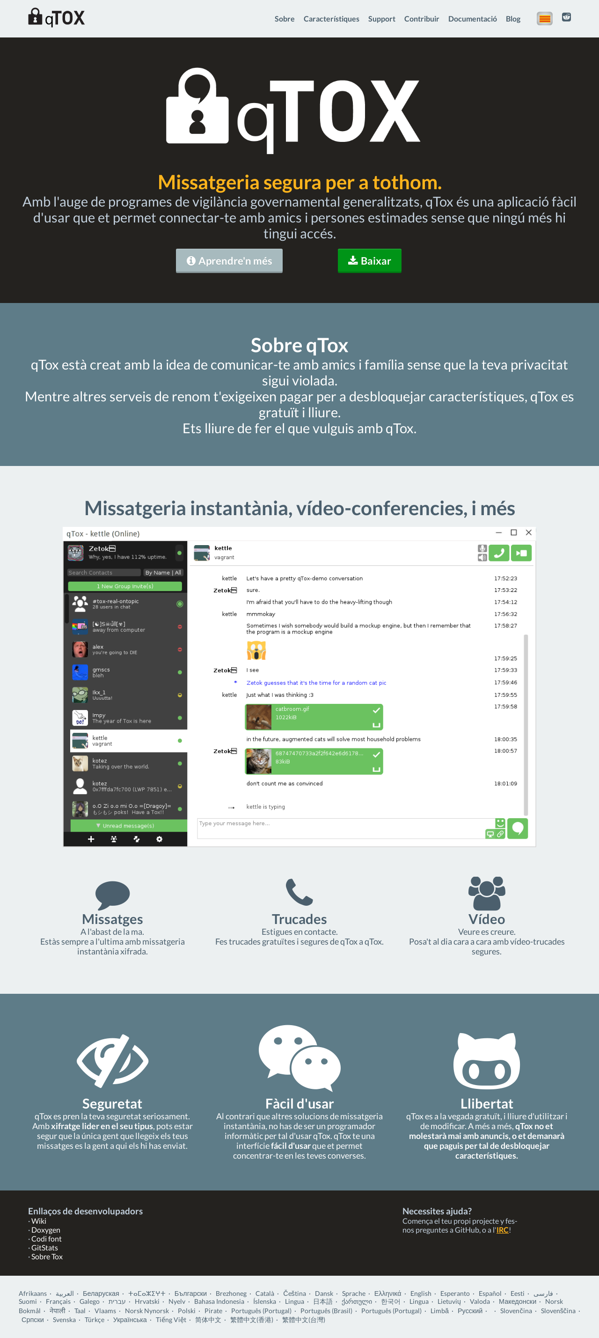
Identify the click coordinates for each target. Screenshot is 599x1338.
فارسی (543, 1293)
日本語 (323, 1301)
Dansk (324, 1293)
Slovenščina (558, 1311)
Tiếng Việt (171, 1319)
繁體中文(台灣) (303, 1319)
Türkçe (94, 1319)
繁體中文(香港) (251, 1319)
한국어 (391, 1301)
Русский (470, 1311)
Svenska (64, 1319)
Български (191, 1293)
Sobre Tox (47, 1256)
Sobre (285, 18)
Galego (90, 1301)
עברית (117, 1301)
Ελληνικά (388, 1293)
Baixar (369, 260)
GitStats (44, 1247)
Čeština (294, 1293)
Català (265, 1293)
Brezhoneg (231, 1293)
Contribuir (421, 18)
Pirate (213, 1311)
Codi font (46, 1238)
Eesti (518, 1293)
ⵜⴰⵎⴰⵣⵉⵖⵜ (147, 1293)
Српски (33, 1319)
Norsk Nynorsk (147, 1311)
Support (381, 18)
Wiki (38, 1220)
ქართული (357, 1301)
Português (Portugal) (261, 1311)
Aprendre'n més (229, 260)
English (420, 1293)
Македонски (517, 1301)
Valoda (480, 1301)
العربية (65, 1293)
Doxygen (45, 1229)
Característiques (331, 18)
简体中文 (208, 1319)
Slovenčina (516, 1311)
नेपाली (58, 1311)
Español (490, 1293)
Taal (80, 1311)
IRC (503, 1229)
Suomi (28, 1301)
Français (58, 1301)
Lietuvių (449, 1301)
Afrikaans (33, 1293)
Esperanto (455, 1293)
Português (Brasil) (326, 1311)
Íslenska (264, 1301)
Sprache (353, 1293)
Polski (187, 1311)
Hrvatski (147, 1301)
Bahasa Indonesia (219, 1301)
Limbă (440, 1311)
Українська (130, 1319)
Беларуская (101, 1293)
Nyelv (176, 1301)
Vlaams (105, 1311)
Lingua (294, 1301)
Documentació (472, 18)
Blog (513, 18)
